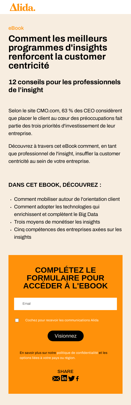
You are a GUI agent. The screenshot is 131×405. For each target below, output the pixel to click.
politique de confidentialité (77, 353)
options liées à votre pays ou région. (48, 358)
